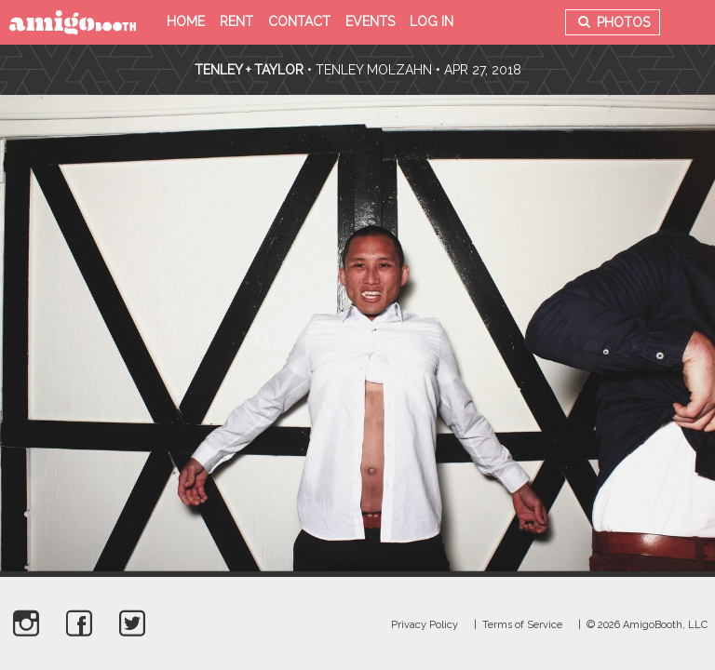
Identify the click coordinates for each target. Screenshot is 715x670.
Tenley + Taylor (249, 69)
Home (186, 21)
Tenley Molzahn (374, 69)
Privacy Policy (424, 625)
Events (370, 21)
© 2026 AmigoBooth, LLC (647, 625)
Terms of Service (522, 625)
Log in (431, 21)
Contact (299, 21)
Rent (236, 21)
